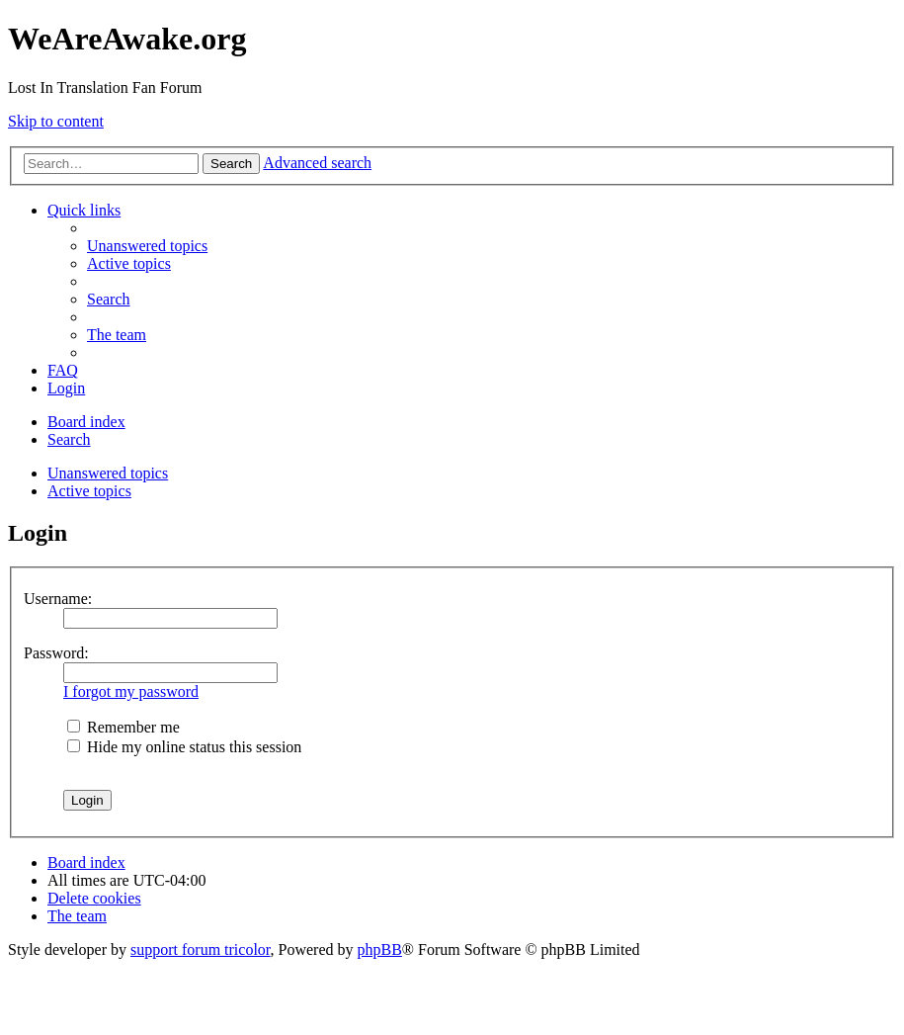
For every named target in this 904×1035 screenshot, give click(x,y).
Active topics (89, 490)
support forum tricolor (200, 949)
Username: (58, 598)
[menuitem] (147, 245)
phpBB (380, 949)
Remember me (123, 727)
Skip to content (56, 121)
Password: (56, 653)
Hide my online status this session (184, 746)
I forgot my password (131, 691)
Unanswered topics (107, 473)
